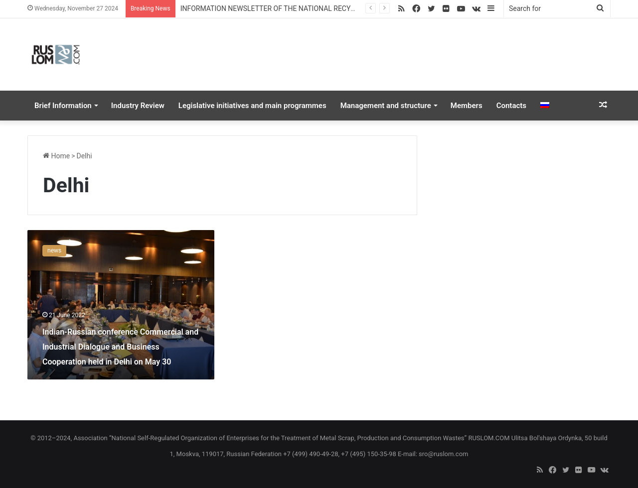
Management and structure (385, 105)
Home (56, 156)
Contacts (511, 105)
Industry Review (137, 105)
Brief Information (63, 105)
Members (466, 105)
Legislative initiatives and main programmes (252, 105)
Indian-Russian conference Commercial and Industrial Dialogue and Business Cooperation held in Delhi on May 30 (120, 346)
